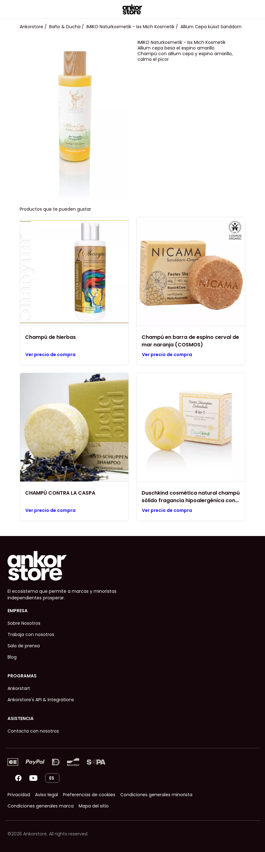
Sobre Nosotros (24, 623)
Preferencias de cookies (89, 795)
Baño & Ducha (65, 27)
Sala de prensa (24, 646)
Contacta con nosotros (33, 731)
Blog (12, 657)
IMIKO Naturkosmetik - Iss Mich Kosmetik (130, 27)
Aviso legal (46, 795)
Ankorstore (31, 27)
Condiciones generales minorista (156, 795)
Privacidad (19, 795)
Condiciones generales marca (41, 806)
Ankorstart (19, 688)
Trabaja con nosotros (31, 634)
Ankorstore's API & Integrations (41, 700)
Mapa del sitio (94, 806)
